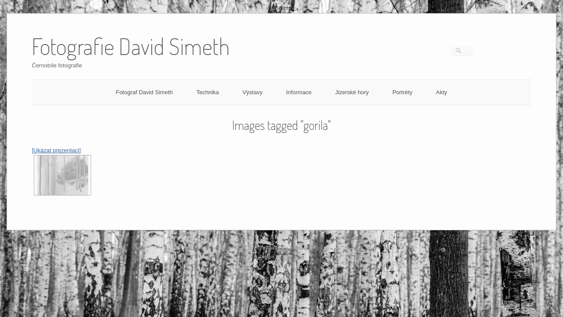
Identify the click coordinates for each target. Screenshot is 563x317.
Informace (298, 92)
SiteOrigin (293, 256)
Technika (207, 92)
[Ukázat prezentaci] (56, 150)
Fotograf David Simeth (144, 92)
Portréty (402, 92)
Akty (441, 92)
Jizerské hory (352, 92)
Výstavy (252, 92)
